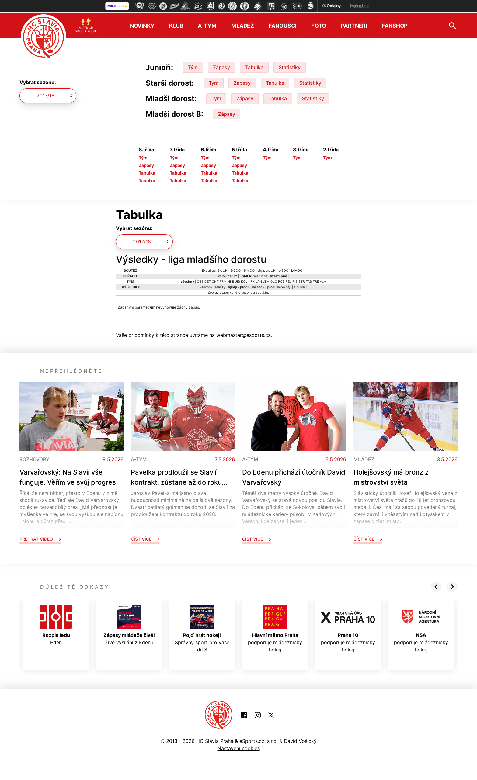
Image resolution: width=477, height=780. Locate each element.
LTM (266, 280)
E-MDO (249, 269)
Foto (318, 24)
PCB (281, 280)
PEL (288, 280)
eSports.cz (251, 740)
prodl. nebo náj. (279, 286)
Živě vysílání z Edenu (129, 623)
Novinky (142, 24)
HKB (231, 280)
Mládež (242, 24)
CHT (215, 280)
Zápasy (221, 66)
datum (232, 275)
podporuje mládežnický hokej (275, 627)
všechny (206, 286)
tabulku (227, 291)
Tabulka (254, 66)
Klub (176, 24)
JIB (237, 280)
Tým (193, 66)
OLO (273, 280)
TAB (309, 280)
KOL (244, 280)
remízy (220, 286)
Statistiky (290, 66)
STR (301, 280)
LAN (259, 280)
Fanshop (395, 24)
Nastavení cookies (239, 747)
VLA (323, 280)
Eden (56, 623)
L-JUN (271, 269)
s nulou (299, 286)
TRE (316, 280)
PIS (295, 280)
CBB (200, 280)
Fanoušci (283, 24)
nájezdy (258, 286)
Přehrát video (40, 537)
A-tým (207, 24)
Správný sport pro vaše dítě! (202, 627)
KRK (251, 280)
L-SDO (283, 269)
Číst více (145, 537)
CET (207, 280)
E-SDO (235, 269)
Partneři (354, 24)
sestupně (260, 275)
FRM (223, 280)
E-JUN (223, 269)
